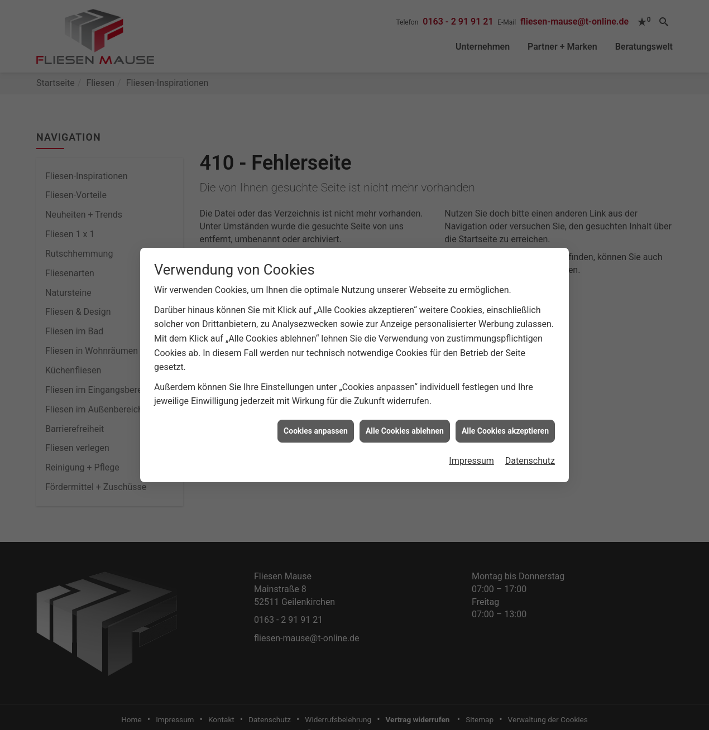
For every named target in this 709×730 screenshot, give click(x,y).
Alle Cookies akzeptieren (505, 424)
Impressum (471, 454)
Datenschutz (530, 454)
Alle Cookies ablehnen (405, 424)
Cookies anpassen (316, 424)
